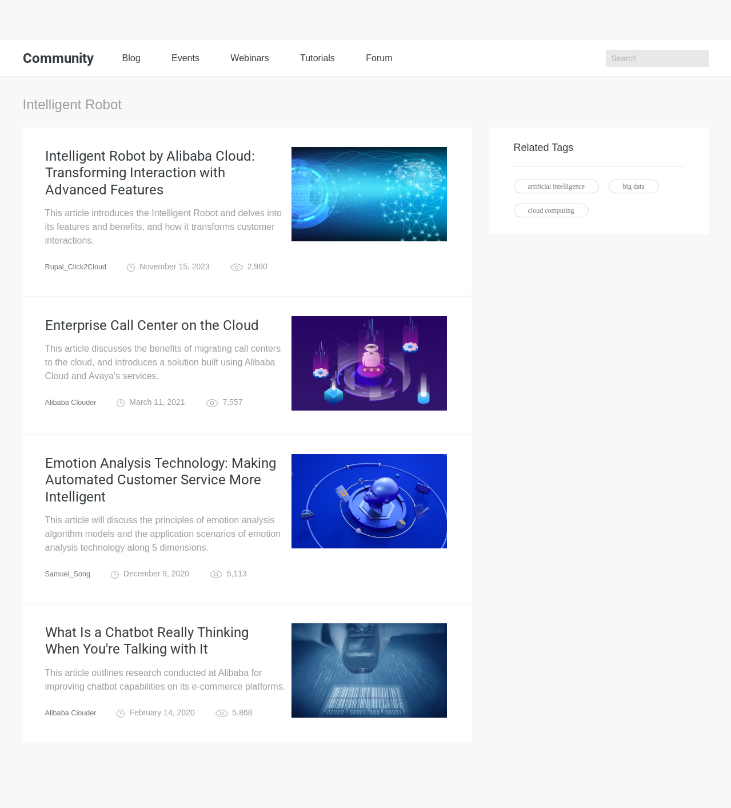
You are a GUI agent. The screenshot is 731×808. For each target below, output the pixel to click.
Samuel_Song (70, 598)
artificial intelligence (556, 186)
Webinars (249, 58)
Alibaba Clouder (73, 417)
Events (185, 58)
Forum (379, 58)
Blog (131, 58)
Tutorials (317, 58)
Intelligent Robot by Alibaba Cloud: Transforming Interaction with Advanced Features (150, 178)
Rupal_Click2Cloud (79, 277)
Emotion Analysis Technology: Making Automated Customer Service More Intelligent (160, 498)
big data (634, 186)
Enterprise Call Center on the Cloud (152, 339)
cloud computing (551, 210)
